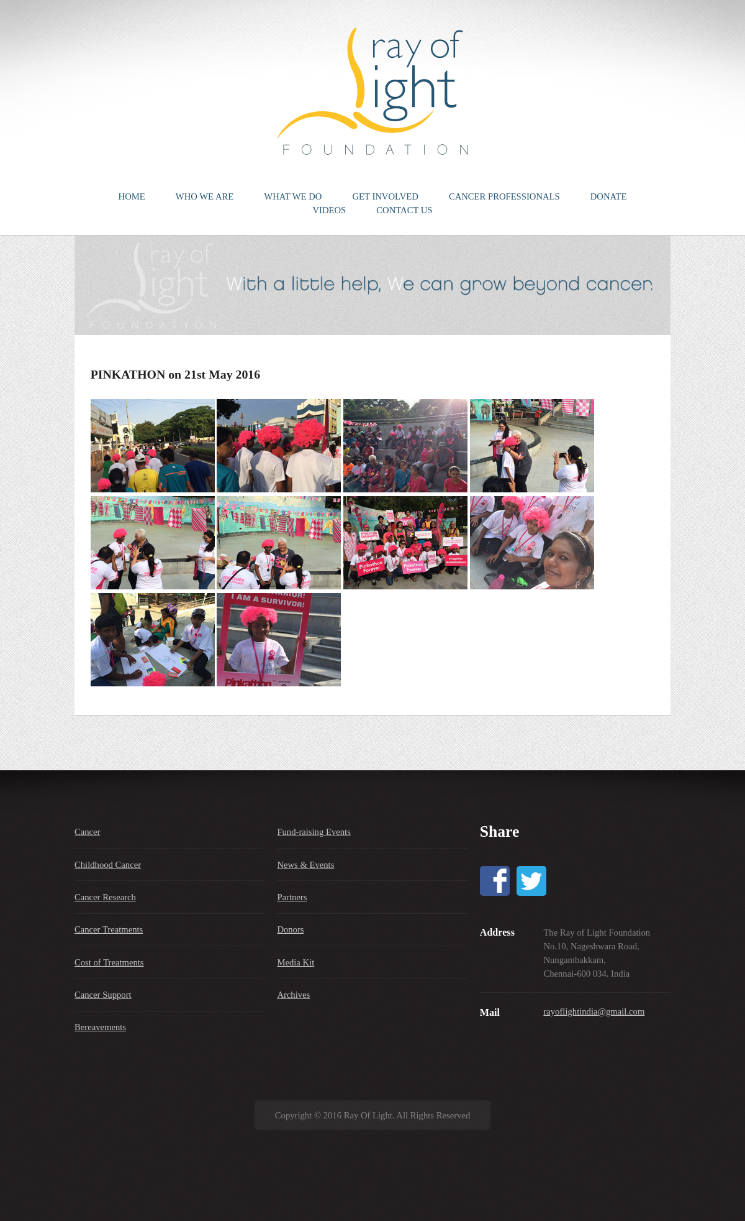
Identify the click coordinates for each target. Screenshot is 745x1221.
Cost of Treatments (109, 962)
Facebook (495, 881)
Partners (292, 897)
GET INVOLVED (385, 196)
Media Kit (295, 962)
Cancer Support (103, 995)
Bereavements (100, 1027)
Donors (290, 929)
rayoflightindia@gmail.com (593, 1011)
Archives (293, 995)
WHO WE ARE (204, 196)
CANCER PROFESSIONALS (504, 196)
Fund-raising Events (313, 832)
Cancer (87, 832)
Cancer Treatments (108, 929)
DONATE (608, 196)
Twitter (531, 881)
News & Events (305, 865)
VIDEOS (329, 210)
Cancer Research (105, 897)
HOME (132, 196)
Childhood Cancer (107, 865)
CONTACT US (404, 210)
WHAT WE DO (293, 196)
